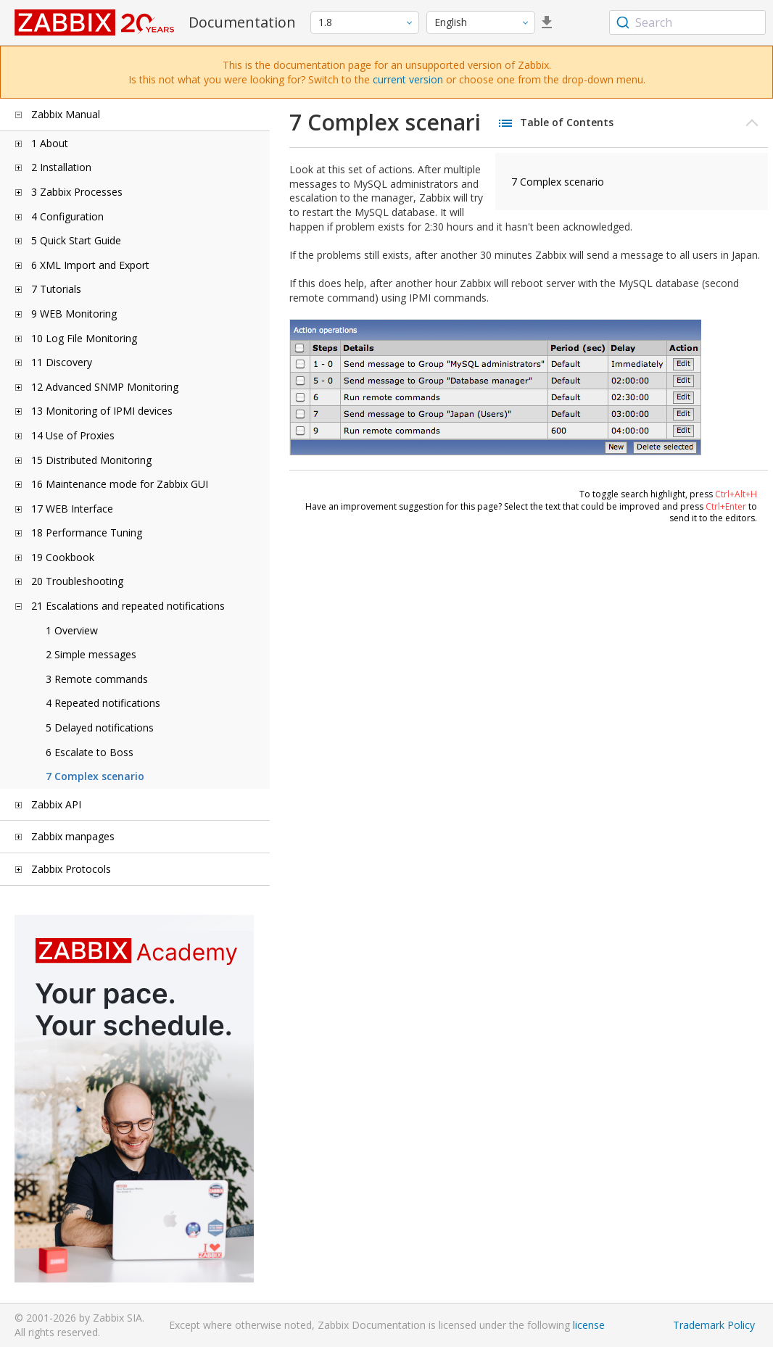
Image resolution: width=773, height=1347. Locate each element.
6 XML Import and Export (90, 265)
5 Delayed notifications (100, 727)
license (589, 1325)
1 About (49, 143)
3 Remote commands (97, 679)
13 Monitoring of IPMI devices (102, 411)
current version (408, 79)
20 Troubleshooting (77, 581)
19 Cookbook (62, 557)
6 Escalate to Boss (89, 752)
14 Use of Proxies (73, 435)
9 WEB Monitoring (74, 313)
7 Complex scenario (95, 776)
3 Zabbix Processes (77, 192)
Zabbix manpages (73, 836)
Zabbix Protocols (71, 869)
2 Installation (61, 167)
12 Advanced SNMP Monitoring (104, 387)
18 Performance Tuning (86, 532)
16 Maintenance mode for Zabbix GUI (119, 484)
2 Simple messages (91, 654)
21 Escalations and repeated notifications (128, 606)
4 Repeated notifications (103, 703)
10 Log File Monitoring (84, 338)
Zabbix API (56, 804)
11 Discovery (61, 362)
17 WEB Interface (72, 508)
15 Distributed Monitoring (91, 460)
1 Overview (72, 630)
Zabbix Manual (65, 114)
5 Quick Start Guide (76, 240)
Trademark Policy (714, 1325)
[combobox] (687, 22)
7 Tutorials (56, 289)
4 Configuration (67, 216)
